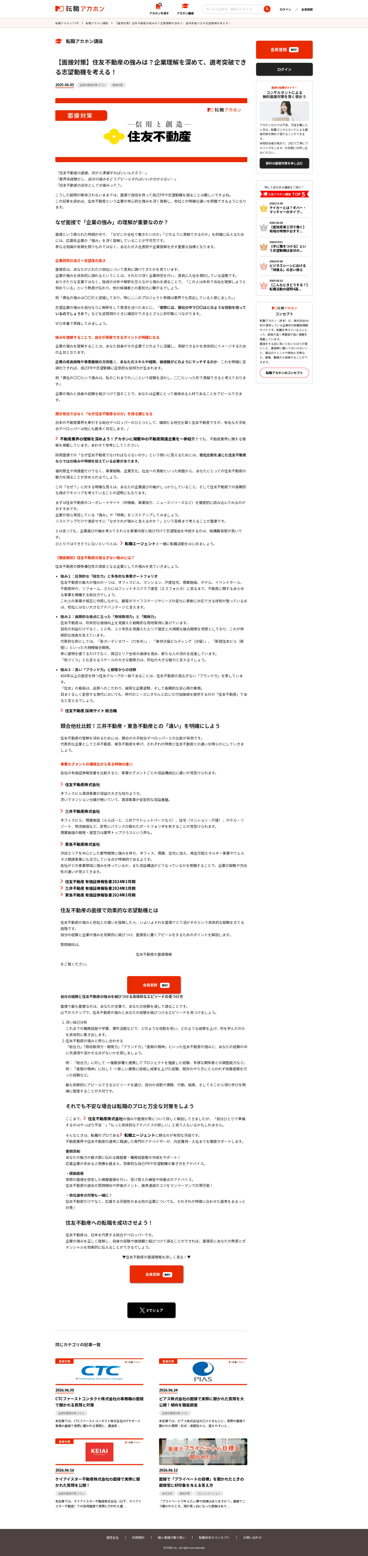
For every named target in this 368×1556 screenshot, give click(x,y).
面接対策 (117, 85)
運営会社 (112, 1537)
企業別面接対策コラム (92, 85)
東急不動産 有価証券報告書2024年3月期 (100, 895)
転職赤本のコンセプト (214, 1537)
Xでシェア (154, 1310)
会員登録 (307, 9)
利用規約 (138, 1537)
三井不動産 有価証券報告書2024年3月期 (100, 888)
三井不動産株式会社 (82, 811)
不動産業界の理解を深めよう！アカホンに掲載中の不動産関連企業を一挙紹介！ (129, 438)
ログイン (285, 9)
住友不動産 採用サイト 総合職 (91, 710)
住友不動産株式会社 (82, 784)
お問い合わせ (252, 1537)
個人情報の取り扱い (172, 1537)
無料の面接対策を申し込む (284, 163)
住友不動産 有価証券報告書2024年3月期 (100, 881)
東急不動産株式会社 (82, 844)
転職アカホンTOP (67, 23)
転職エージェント (140, 543)
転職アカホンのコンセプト (284, 372)
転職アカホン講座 (97, 23)
